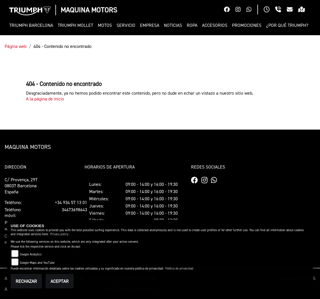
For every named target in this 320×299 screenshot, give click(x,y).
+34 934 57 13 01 (71, 202)
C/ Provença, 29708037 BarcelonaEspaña (21, 186)
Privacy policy (59, 234)
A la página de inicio (45, 99)
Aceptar (59, 281)
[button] (105, 25)
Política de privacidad (179, 268)
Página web (16, 46)
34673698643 (74, 209)
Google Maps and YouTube (37, 263)
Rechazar (26, 281)
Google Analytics (31, 254)
